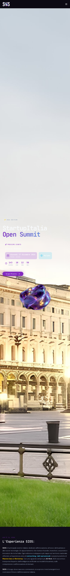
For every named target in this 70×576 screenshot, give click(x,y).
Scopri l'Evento (13, 274)
